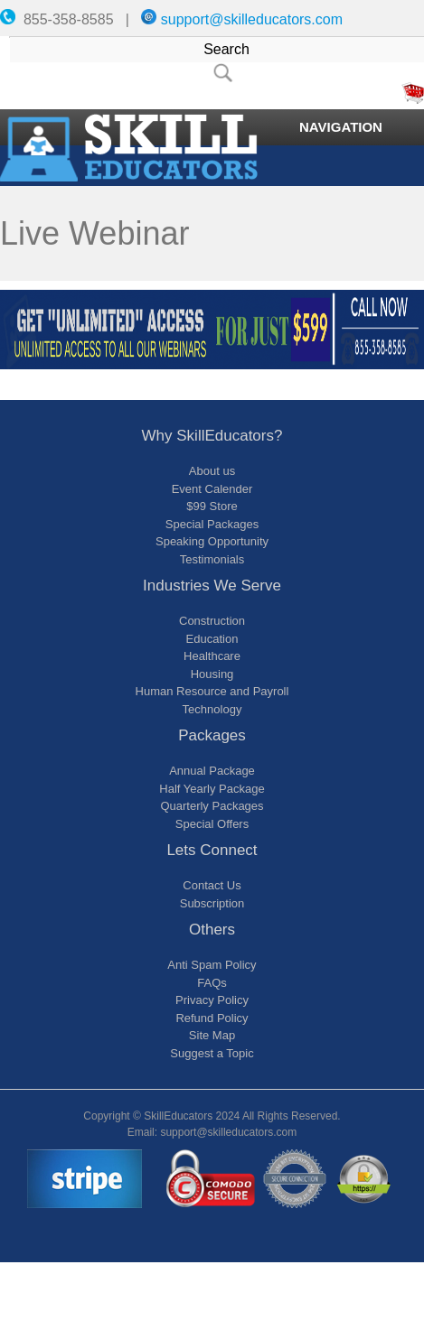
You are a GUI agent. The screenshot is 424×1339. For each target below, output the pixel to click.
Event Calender (212, 489)
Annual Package (212, 770)
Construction (212, 621)
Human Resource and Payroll (212, 691)
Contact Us (211, 885)
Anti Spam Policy (211, 965)
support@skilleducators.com (252, 19)
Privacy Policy (212, 1000)
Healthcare (212, 656)
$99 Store (211, 506)
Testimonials (212, 559)
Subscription (212, 903)
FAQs (212, 983)
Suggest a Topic (211, 1053)
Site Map (212, 1035)
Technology (212, 709)
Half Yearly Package (211, 788)
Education (212, 639)
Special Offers (212, 824)
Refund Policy (211, 1018)
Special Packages (212, 524)
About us (212, 471)
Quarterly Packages (211, 806)
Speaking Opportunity (212, 541)
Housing (212, 674)
